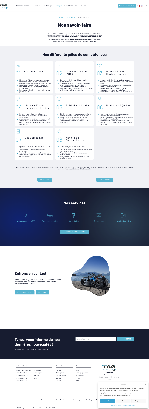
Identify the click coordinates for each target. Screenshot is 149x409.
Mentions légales (50, 397)
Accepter (107, 401)
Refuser (123, 401)
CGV (59, 397)
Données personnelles (89, 397)
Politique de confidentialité (128, 405)
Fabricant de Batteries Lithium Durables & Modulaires (41, 405)
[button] (145, 384)
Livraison (66, 397)
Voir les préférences (139, 401)
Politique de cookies (116, 405)
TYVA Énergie (71, 18)
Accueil (62, 18)
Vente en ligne (76, 397)
